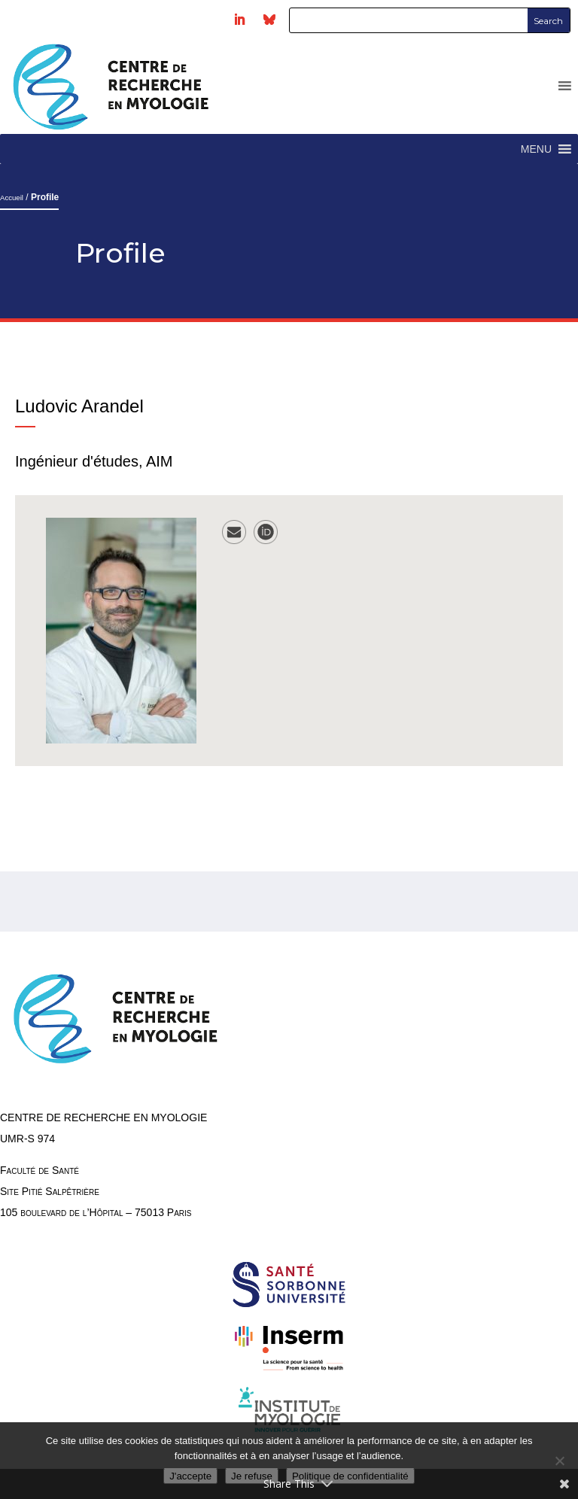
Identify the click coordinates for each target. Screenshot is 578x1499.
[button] (536, 149)
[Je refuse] (559, 1460)
